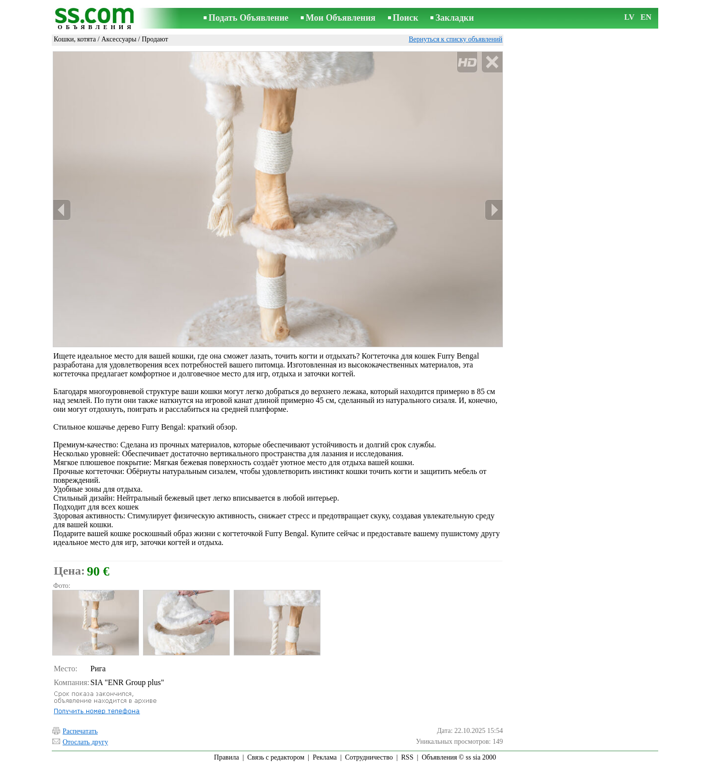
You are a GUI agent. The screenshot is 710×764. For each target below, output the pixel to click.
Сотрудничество (369, 757)
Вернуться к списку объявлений (455, 39)
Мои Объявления (340, 18)
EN (645, 17)
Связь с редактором (276, 757)
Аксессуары (118, 39)
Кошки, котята (75, 39)
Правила (226, 757)
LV (629, 17)
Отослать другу (85, 742)
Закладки (454, 18)
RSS (407, 757)
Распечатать (80, 731)
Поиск (406, 18)
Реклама (325, 757)
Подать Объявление (248, 18)
